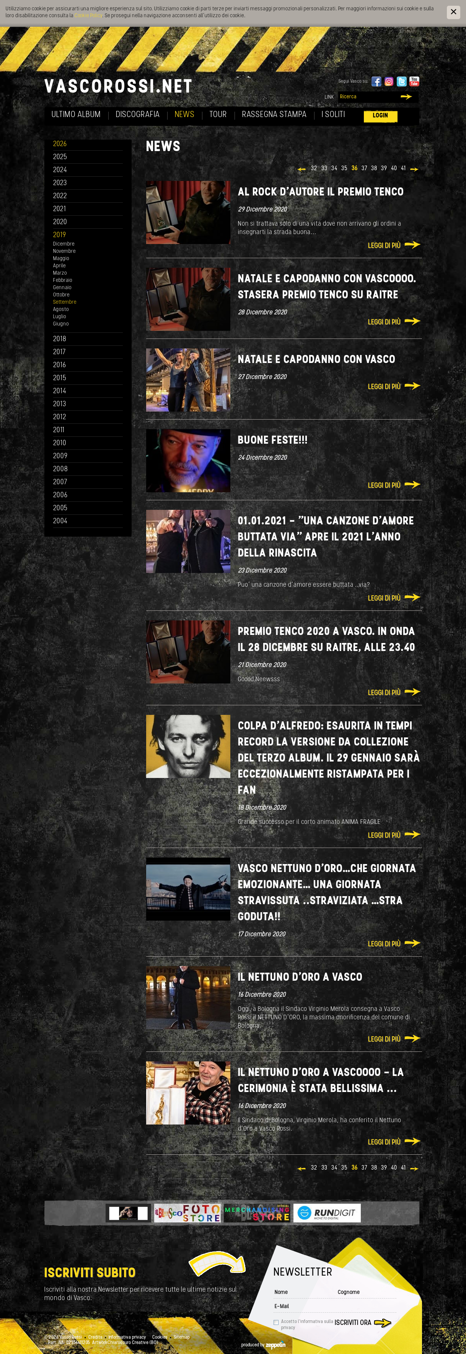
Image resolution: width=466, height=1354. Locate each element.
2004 (60, 521)
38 (374, 169)
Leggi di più (384, 246)
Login (380, 115)
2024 (60, 170)
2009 (60, 456)
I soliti (333, 115)
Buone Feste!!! (273, 441)
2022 (60, 196)
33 (324, 169)
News (185, 115)
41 (403, 169)
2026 (60, 144)
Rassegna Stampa (274, 115)
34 (334, 169)
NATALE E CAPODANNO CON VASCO (317, 360)
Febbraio (62, 280)
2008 (60, 469)
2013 (59, 404)
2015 (60, 378)
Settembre (65, 302)
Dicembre (64, 244)
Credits (95, 1337)
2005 (60, 508)
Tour (218, 115)
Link (329, 97)
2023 (60, 183)
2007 (60, 482)
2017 (59, 352)
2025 (60, 157)
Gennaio (62, 288)
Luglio (59, 317)
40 (394, 169)
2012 (60, 417)
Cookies (160, 1337)
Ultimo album (76, 115)
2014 (60, 391)
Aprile (59, 266)
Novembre (64, 251)
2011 (59, 430)
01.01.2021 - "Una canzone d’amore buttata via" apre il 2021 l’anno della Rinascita (326, 538)
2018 (60, 339)
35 (344, 169)
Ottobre (61, 295)
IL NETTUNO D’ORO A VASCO (300, 978)
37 (364, 169)
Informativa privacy (127, 1337)
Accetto (307, 1325)
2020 (60, 222)
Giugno (61, 324)
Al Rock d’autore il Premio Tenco (321, 193)
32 (314, 169)
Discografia (138, 115)
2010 (60, 443)
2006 (60, 495)
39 (384, 169)
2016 (59, 365)
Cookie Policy (88, 16)
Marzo (60, 273)
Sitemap (182, 1337)
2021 (59, 209)
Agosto (61, 309)
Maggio (61, 259)
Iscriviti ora (353, 1323)
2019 (59, 235)
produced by (263, 1345)
